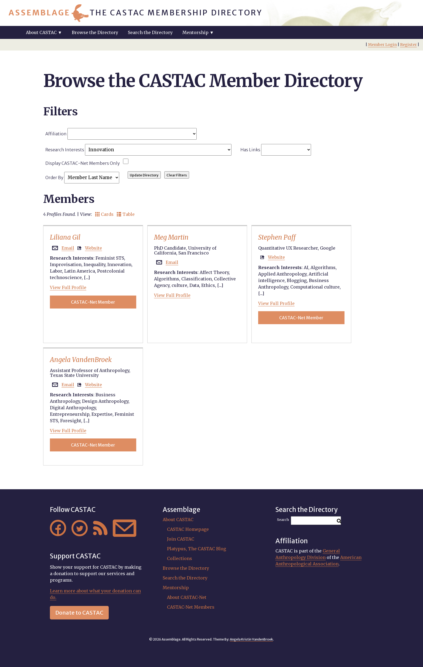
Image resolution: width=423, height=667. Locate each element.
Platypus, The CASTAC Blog (196, 548)
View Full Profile (68, 287)
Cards (104, 214)
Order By (82, 177)
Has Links (275, 150)
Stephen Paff (277, 237)
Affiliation (121, 134)
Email (68, 248)
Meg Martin (171, 237)
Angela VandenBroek (81, 360)
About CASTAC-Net (186, 597)
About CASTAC (178, 519)
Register (408, 44)
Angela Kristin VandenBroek (251, 639)
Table (126, 214)
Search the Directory (150, 32)
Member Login (382, 44)
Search (283, 519)
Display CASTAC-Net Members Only (82, 163)
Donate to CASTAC (79, 612)
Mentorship (176, 587)
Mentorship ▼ (198, 32)
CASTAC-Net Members (190, 607)
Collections (179, 558)
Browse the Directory (95, 32)
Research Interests (138, 150)
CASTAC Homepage (188, 529)
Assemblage (39, 13)
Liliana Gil (65, 237)
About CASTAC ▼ (44, 32)
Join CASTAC (180, 539)
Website (93, 248)
